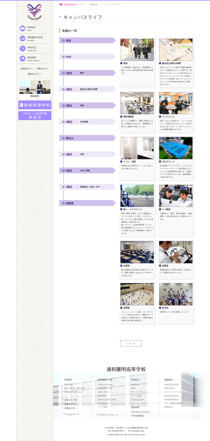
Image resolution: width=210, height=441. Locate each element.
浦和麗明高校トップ (73, 4)
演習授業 (102, 396)
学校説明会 (169, 388)
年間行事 (135, 384)
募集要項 (168, 407)
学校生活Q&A (137, 399)
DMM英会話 (103, 403)
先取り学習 (103, 392)
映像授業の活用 (105, 388)
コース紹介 (103, 407)
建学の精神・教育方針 (74, 388)
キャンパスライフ (139, 392)
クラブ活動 (136, 396)
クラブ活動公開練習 (173, 403)
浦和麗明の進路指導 (140, 412)
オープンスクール (172, 392)
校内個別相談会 (171, 396)
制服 (133, 388)
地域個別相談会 (171, 399)
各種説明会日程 (171, 384)
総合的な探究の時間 (107, 399)
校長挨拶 (68, 384)
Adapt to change (105, 384)
